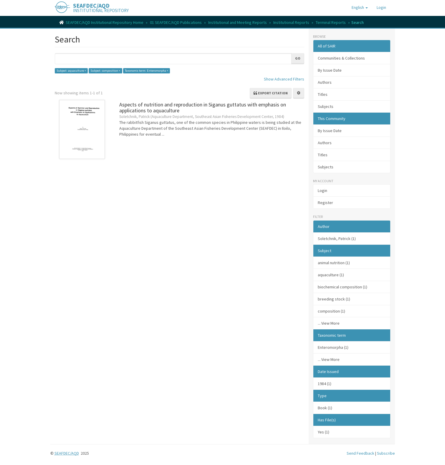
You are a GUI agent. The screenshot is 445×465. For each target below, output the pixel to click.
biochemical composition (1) (342, 287)
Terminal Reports (331, 22)
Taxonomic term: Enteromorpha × (146, 71)
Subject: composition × (105, 71)
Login (322, 190)
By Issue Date (330, 70)
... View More (329, 323)
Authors (325, 82)
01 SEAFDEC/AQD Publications (176, 22)
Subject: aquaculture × (71, 71)
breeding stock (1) (334, 299)
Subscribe (386, 453)
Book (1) (325, 407)
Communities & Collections (341, 58)
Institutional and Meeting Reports (237, 22)
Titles (322, 94)
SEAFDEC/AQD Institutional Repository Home (104, 22)
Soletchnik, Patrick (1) (337, 238)
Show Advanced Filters (284, 79)
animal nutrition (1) (334, 262)
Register (325, 202)
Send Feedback (360, 453)
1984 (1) (324, 383)
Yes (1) (323, 432)
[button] (359, 7)
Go (297, 58)
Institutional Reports (291, 22)
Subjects (325, 106)
